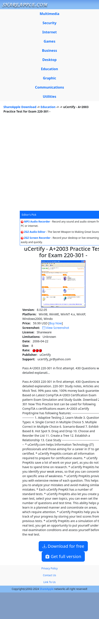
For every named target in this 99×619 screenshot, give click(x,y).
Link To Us (49, 582)
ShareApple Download (19, 107)
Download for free (63, 546)
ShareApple (47, 589)
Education (48, 107)
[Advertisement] (44, 164)
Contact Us (49, 575)
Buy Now (55, 323)
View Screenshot (55, 328)
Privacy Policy (49, 568)
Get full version (63, 556)
